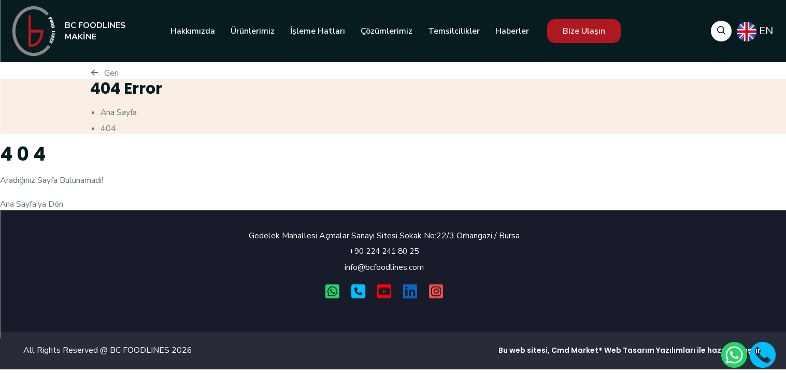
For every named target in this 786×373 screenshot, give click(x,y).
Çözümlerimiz (386, 31)
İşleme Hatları (317, 31)
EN (755, 31)
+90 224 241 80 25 (384, 251)
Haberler (512, 31)
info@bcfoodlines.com (384, 267)
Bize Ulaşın (584, 31)
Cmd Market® (577, 351)
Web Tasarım (629, 351)
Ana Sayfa (119, 112)
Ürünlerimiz (253, 31)
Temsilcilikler (454, 31)
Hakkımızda (192, 31)
